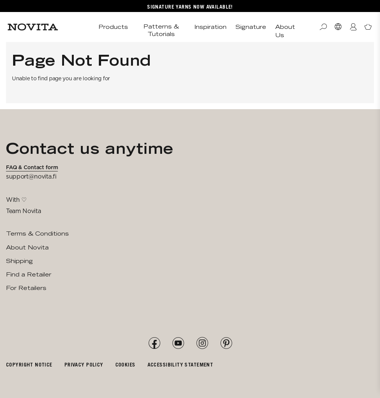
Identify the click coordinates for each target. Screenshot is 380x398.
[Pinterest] (226, 343)
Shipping (19, 260)
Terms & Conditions (37, 233)
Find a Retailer (28, 274)
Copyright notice (29, 364)
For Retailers (26, 287)
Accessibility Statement (180, 364)
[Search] (323, 27)
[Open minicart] (368, 27)
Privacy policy (83, 364)
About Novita (27, 247)
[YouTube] (178, 343)
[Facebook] (154, 343)
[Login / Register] (353, 27)
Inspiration (210, 26)
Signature (250, 26)
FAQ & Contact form (32, 167)
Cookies (125, 364)
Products (113, 26)
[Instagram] (202, 343)
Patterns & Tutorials (161, 30)
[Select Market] (338, 27)
